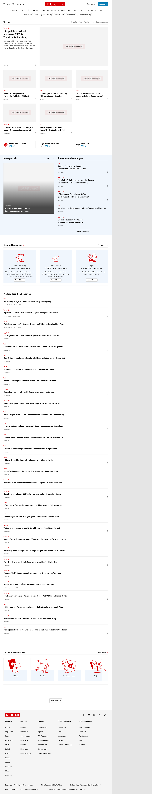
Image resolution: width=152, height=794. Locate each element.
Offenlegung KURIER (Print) (51, 785)
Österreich (45, 10)
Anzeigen (82, 732)
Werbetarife (83, 736)
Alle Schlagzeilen (83, 231)
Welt (4, 90)
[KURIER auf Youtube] (89, 715)
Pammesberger (25, 753)
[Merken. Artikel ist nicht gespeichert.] (35, 65)
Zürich (5, 525)
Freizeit (83, 10)
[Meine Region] (18, 4)
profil (60, 732)
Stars (100, 10)
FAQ (80, 740)
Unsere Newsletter (12, 245)
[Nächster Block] (53, 158)
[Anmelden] (91, 4)
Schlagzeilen (14, 10)
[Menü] (6, 4)
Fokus (7, 753)
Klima (7, 771)
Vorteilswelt (42, 727)
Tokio (5, 502)
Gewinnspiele (25, 736)
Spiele (40, 732)
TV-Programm (43, 736)
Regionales (9, 732)
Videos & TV (59, 15)
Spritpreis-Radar (26, 15)
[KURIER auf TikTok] (104, 715)
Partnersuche (43, 749)
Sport (69, 10)
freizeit (7, 749)
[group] (29, 188)
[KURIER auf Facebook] (83, 715)
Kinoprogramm (44, 740)
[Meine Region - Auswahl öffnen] (26, 4)
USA (59, 163)
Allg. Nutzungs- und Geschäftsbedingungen (21, 789)
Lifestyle (74, 22)
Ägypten (6, 333)
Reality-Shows (89, 22)
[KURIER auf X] (99, 715)
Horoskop (24, 749)
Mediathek (24, 732)
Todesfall (8, 206)
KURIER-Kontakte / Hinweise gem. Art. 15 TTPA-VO (66, 789)
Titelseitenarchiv (44, 753)
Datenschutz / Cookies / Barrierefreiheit (84, 785)
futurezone (62, 736)
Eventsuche (42, 745)
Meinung (49, 15)
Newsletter (24, 740)
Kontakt (82, 745)
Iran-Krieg (38, 15)
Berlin (5, 434)
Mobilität (8, 775)
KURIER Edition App (65, 745)
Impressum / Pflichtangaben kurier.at (18, 785)
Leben (7, 758)
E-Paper (23, 727)
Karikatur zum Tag (85, 15)
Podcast (23, 745)
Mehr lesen (56, 639)
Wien (22, 10)
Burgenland (35, 10)
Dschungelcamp (102, 22)
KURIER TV (62, 727)
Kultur (76, 10)
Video (41, 90)
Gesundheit (92, 10)
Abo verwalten (84, 727)
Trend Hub (6, 28)
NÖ (28, 10)
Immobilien (71, 15)
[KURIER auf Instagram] (94, 715)
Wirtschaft (61, 10)
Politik (53, 10)
